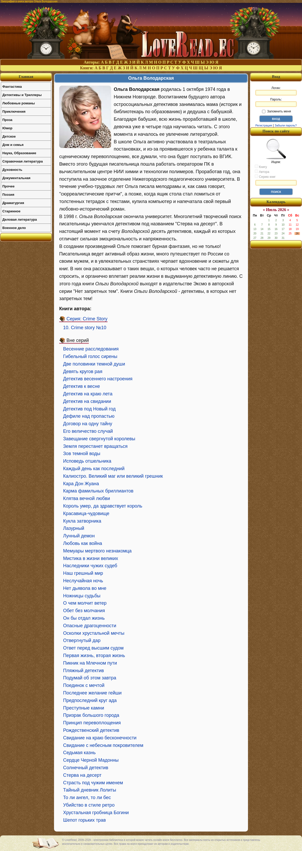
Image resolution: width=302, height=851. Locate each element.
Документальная (16, 178)
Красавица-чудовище (86, 513)
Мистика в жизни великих (90, 558)
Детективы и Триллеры (22, 95)
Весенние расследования (91, 349)
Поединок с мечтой (83, 685)
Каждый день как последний (93, 468)
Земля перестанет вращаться (95, 446)
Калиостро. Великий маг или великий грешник (113, 476)
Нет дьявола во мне (84, 588)
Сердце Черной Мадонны (91, 760)
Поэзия (8, 195)
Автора (262, 172)
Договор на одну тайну (87, 423)
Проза (7, 120)
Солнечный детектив (85, 767)
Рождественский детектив (91, 730)
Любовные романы (18, 103)
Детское (9, 136)
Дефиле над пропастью (89, 416)
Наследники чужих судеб (90, 565)
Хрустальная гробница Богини (96, 812)
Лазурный (73, 528)
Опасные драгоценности (89, 625)
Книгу (261, 167)
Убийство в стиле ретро (89, 805)
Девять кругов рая (82, 371)
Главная (26, 77)
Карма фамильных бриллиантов (98, 491)
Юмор (7, 128)
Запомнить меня (276, 111)
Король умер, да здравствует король (102, 506)
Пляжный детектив (83, 670)
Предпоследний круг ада (90, 700)
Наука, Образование (19, 153)
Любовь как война (82, 543)
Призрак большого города (91, 715)
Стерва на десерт (82, 775)
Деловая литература (19, 219)
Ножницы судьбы (81, 595)
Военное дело (14, 228)
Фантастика (12, 87)
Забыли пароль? (286, 125)
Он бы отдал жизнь (84, 618)
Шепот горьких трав (84, 820)
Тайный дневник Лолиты (89, 790)
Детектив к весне (81, 386)
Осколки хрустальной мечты (93, 633)
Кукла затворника (82, 521)
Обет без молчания (84, 610)
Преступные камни (83, 708)
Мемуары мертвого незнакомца (97, 550)
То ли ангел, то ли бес (87, 797)
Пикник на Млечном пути (90, 663)
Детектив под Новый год (89, 408)
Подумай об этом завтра (89, 677)
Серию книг (265, 176)
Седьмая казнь (79, 752)
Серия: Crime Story (87, 318)
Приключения (13, 111)
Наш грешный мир (83, 573)
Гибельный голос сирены (90, 356)
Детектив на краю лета (87, 393)
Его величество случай (88, 431)
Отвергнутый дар (81, 640)
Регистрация (263, 125)
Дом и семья (13, 145)
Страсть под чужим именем (93, 782)
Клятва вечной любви (86, 498)
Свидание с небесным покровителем (103, 745)
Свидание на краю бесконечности (100, 737)
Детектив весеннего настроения (97, 378)
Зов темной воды (81, 453)
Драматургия (13, 203)
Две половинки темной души (94, 364)
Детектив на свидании (87, 401)
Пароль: (276, 102)
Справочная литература (22, 161)
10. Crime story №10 (84, 327)
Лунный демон (79, 535)
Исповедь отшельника (87, 461)
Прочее (8, 186)
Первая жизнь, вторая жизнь (94, 655)
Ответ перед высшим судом (93, 648)
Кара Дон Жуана (81, 483)
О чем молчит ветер (84, 603)
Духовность (12, 170)
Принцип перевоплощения (92, 722)
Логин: (276, 91)
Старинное (11, 211)
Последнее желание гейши (92, 692)
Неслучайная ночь (83, 580)
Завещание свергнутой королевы (99, 438)
